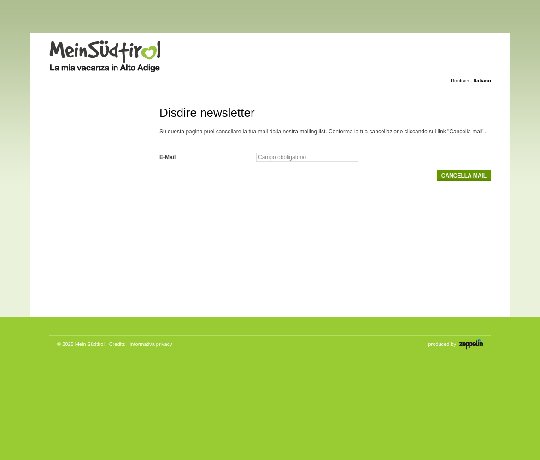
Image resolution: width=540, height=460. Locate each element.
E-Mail (167, 157)
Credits (117, 344)
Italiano (482, 80)
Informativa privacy (150, 344)
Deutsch (460, 80)
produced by (455, 344)
